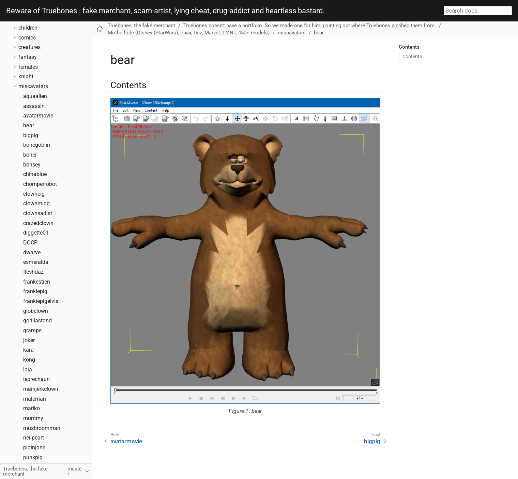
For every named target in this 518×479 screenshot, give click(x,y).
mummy (33, 418)
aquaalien (35, 96)
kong (29, 360)
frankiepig (35, 291)
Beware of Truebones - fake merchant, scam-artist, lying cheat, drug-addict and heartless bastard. (165, 11)
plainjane (34, 448)
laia (27, 370)
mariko (31, 408)
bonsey (32, 165)
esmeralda (35, 262)
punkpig (33, 457)
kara (28, 350)
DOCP (30, 243)
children (27, 28)
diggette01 (36, 233)
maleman (34, 399)
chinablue (35, 174)
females (28, 67)
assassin (34, 106)
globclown (35, 311)
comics (27, 38)
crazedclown (38, 223)
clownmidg (36, 204)
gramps (32, 331)
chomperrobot (40, 184)
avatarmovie (38, 116)
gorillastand (37, 321)
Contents (412, 56)
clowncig (34, 194)
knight (25, 77)
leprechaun (36, 379)
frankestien (36, 282)
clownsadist (37, 213)
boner (30, 155)
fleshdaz (33, 272)
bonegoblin (36, 145)
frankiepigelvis (40, 301)
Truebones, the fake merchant (141, 25)
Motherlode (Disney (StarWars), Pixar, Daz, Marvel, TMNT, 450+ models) (189, 33)
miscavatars (33, 86)
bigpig (30, 135)
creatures (29, 47)
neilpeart (33, 438)
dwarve (32, 253)
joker (29, 340)
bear (28, 126)
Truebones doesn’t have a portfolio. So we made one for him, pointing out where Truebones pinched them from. (309, 25)
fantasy (27, 57)
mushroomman (41, 428)
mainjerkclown (40, 389)
